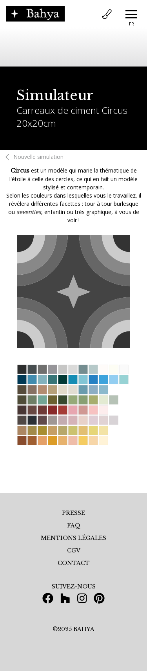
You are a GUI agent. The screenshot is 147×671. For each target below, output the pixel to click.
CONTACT (74, 563)
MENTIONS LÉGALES (73, 537)
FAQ (73, 525)
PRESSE (73, 512)
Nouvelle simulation (33, 156)
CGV (73, 550)
